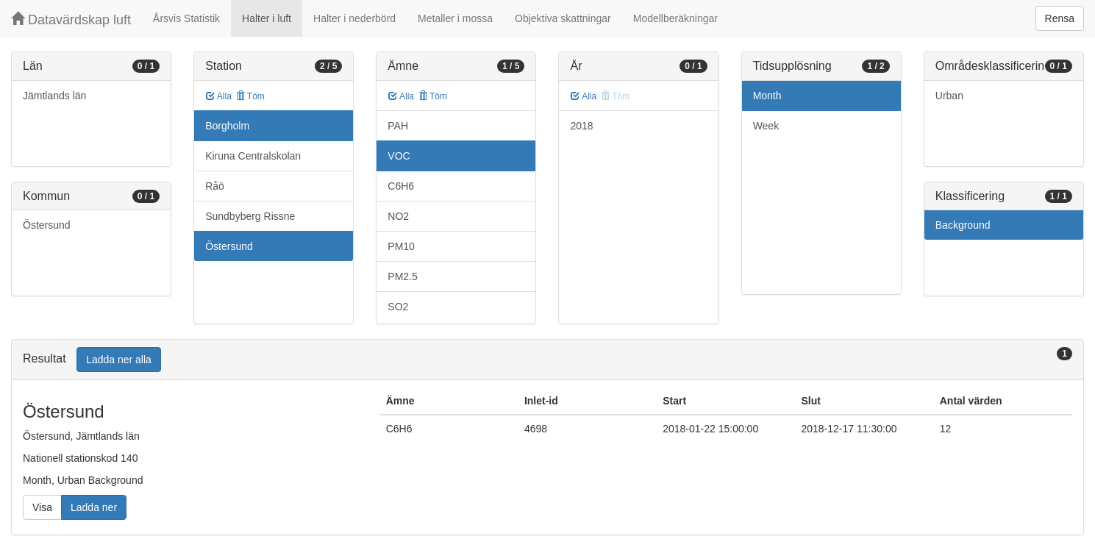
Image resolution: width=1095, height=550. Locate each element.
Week (766, 126)
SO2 (398, 306)
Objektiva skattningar (563, 18)
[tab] (547, 360)
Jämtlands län (54, 95)
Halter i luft (266, 18)
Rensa (1059, 18)
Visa (42, 507)
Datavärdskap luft (71, 19)
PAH (398, 126)
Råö (214, 186)
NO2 (398, 216)
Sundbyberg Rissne (250, 216)
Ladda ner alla (118, 359)
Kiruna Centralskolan (253, 156)
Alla (219, 96)
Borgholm (227, 126)
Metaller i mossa (455, 18)
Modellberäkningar (675, 18)
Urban (949, 95)
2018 (581, 126)
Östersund (47, 225)
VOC (399, 156)
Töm (250, 96)
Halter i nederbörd (354, 18)
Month (767, 95)
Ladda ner (94, 507)
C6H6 (401, 186)
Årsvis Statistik (186, 18)
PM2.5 (402, 276)
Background (963, 225)
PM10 (401, 246)
